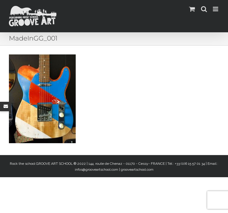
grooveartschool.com (137, 169)
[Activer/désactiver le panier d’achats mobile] (192, 9)
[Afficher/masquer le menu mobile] (216, 9)
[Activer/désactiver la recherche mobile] (204, 9)
